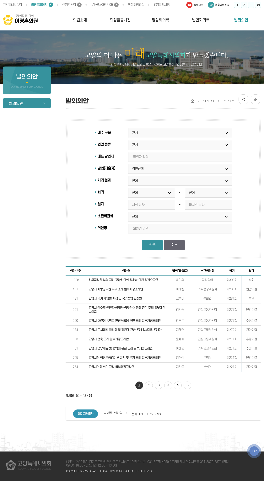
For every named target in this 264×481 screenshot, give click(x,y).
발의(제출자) (106, 168)
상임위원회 (69, 5)
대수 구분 (104, 133)
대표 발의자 (106, 156)
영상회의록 (160, 20)
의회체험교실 (136, 5)
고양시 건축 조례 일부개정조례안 (109, 339)
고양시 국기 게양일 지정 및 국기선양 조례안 (115, 298)
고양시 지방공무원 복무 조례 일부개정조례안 (116, 289)
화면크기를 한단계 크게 (237, 5)
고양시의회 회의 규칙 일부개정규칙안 (111, 367)
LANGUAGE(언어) (102, 5)
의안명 (102, 228)
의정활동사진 (120, 20)
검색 (152, 245)
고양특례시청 (161, 5)
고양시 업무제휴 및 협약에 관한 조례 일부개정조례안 (121, 348)
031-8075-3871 (210, 462)
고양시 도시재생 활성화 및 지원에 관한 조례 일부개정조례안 (125, 330)
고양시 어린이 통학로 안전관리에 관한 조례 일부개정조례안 (125, 321)
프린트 (258, 5)
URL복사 (255, 99)
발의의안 (241, 20)
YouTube (198, 4)
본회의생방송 (222, 4)
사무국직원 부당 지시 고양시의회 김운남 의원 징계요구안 (123, 280)
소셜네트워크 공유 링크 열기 (243, 99)
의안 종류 (104, 144)
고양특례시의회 (12, 5)
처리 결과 (104, 180)
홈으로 (192, 101)
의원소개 (80, 20)
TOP (254, 451)
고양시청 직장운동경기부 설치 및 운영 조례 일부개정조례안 (125, 358)
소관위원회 (105, 216)
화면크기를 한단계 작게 (251, 5)
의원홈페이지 (39, 5)
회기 (101, 192)
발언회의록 (200, 20)
